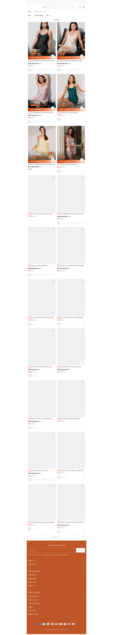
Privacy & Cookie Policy (61, 555)
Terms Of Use (49, 555)
